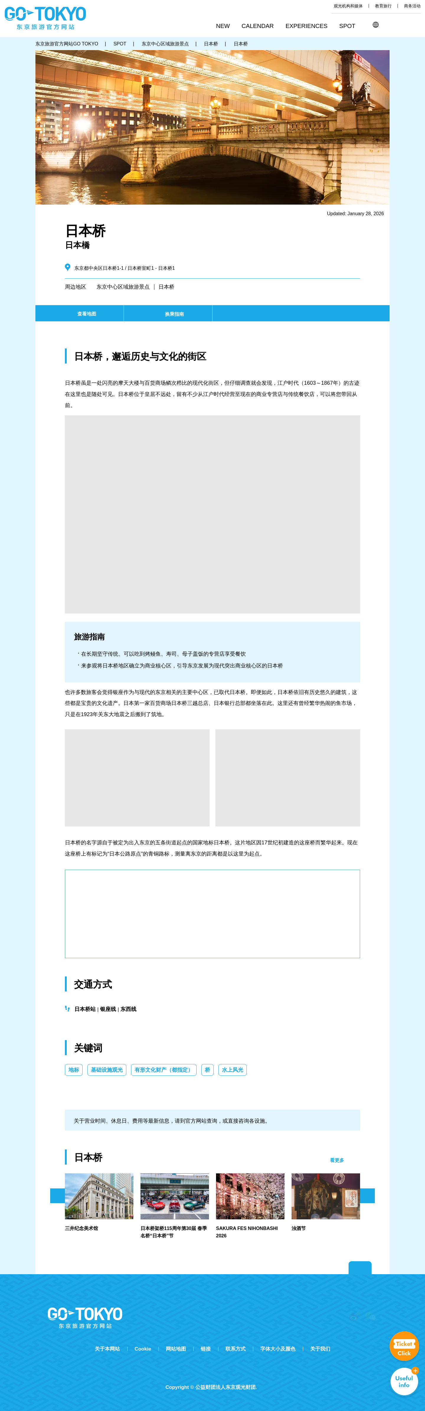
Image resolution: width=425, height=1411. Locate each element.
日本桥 (166, 287)
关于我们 (320, 1349)
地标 (73, 1070)
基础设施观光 (107, 1070)
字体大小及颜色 (277, 1349)
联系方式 (235, 1349)
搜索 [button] (389, 25)
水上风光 (232, 1070)
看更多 (337, 1160)
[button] (260, 26)
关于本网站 (107, 1349)
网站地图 (176, 1349)
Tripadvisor (212, 1377)
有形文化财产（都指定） (164, 1070)
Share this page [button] (402, 25)
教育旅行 (383, 6)
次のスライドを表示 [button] (367, 1195)
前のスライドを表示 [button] (57, 1195)
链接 (206, 1349)
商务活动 (412, 6)
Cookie (143, 1349)
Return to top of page (360, 1268)
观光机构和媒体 (348, 6)
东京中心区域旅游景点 (123, 287)
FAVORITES (415, 25)
